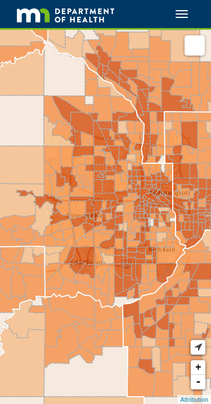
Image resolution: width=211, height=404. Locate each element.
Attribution (194, 399)
